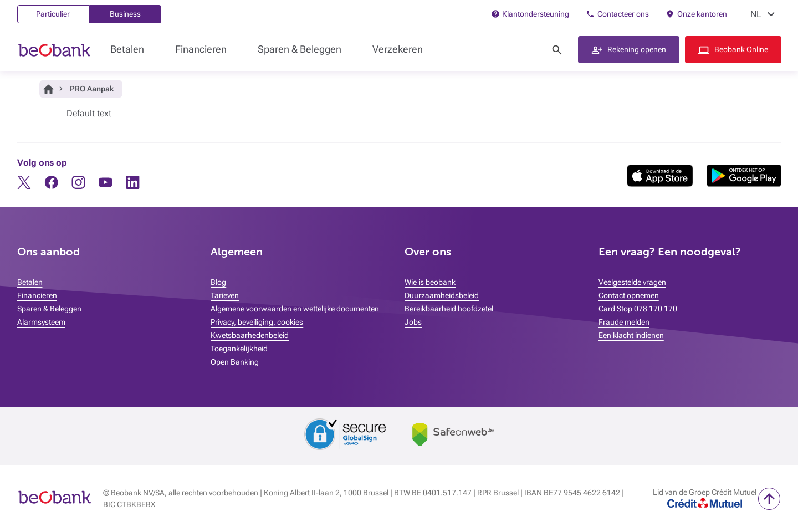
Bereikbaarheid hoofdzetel (449, 308)
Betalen (127, 49)
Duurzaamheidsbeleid (442, 295)
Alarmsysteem (41, 322)
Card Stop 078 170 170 (637, 308)
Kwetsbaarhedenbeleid (250, 335)
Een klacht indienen (631, 335)
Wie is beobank (430, 282)
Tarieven (225, 295)
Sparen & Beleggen (299, 49)
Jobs (413, 322)
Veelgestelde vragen (632, 282)
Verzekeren (397, 49)
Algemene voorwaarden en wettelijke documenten (295, 308)
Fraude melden (623, 322)
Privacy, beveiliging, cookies (257, 322)
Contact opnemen (628, 295)
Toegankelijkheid (239, 348)
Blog (218, 282)
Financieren (201, 49)
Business (125, 13)
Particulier (53, 13)
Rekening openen (636, 49)
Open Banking (235, 361)
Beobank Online (741, 49)
